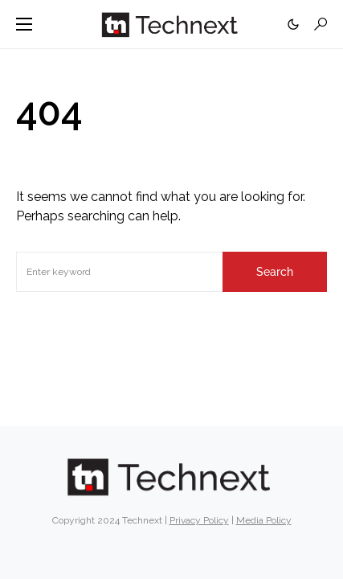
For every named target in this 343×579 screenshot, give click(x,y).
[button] (24, 24)
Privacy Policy (199, 520)
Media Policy (264, 520)
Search (274, 271)
